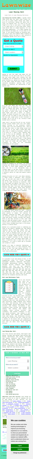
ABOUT (20, 9)
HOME (17, 9)
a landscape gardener (12, 403)
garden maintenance (23, 402)
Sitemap (3, 446)
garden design (9, 411)
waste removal (17, 401)
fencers (22, 406)
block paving (11, 413)
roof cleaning (24, 409)
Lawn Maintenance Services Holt (13, 349)
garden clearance (26, 413)
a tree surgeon (10, 406)
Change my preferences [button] (19, 452)
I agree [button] (20, 445)
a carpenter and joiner (8, 412)
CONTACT (24, 9)
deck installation (7, 409)
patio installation (19, 408)
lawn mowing (16, 346)
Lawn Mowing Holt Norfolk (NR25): (11, 17)
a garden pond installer (21, 405)
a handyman (22, 411)
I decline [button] (19, 449)
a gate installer (26, 412)
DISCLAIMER (29, 9)
